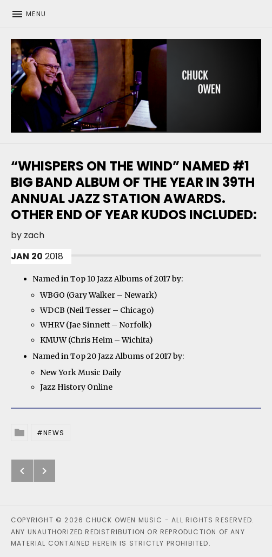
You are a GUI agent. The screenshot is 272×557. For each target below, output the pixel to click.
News (53, 432)
